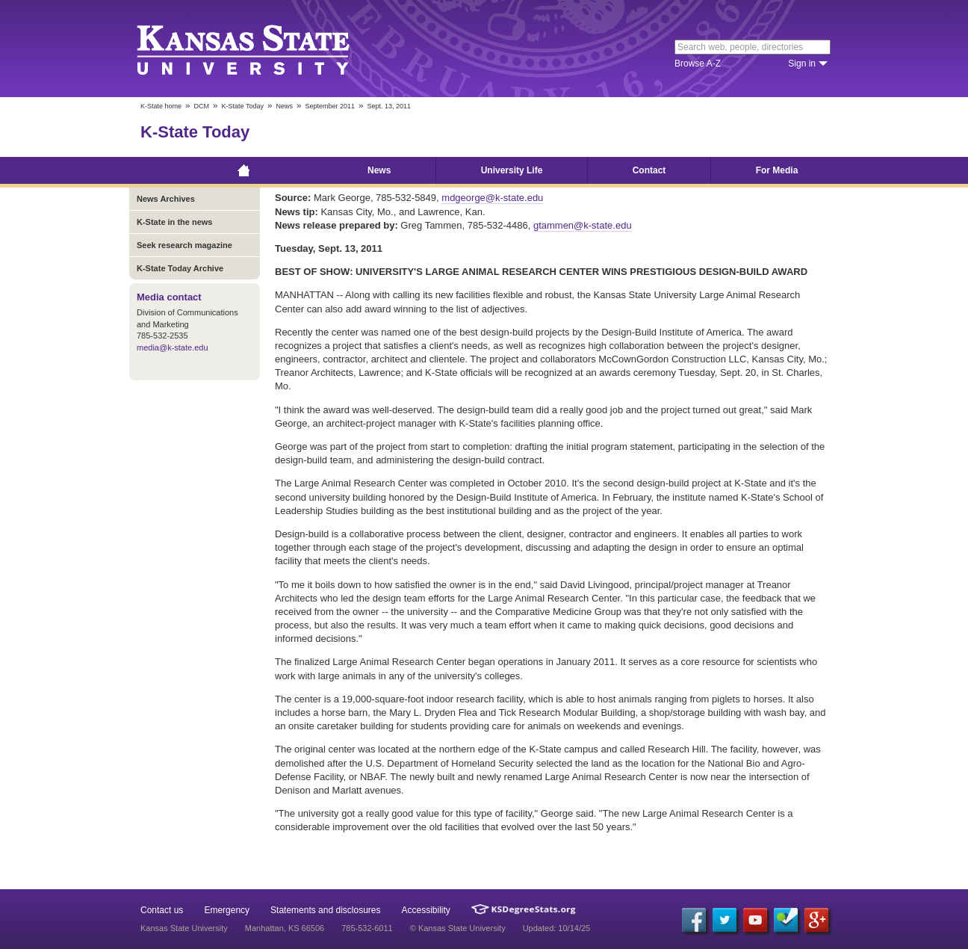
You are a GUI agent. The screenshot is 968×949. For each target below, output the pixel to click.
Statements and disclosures (325, 910)
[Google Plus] (816, 920)
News (284, 106)
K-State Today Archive (180, 268)
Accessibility (426, 910)
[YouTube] (755, 920)
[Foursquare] (786, 920)
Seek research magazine (184, 245)
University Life (512, 170)
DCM (202, 106)
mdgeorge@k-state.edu (492, 197)
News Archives (166, 198)
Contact (649, 170)
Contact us (161, 910)
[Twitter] (724, 920)
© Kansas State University (458, 928)
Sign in (802, 63)
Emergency (226, 910)
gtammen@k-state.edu (582, 225)
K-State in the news (174, 221)
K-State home (161, 106)
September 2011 (330, 106)
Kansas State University (261, 48)
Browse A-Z (697, 63)
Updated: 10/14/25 (557, 928)
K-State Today (243, 106)
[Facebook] (694, 920)
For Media (777, 170)
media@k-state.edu (172, 347)
